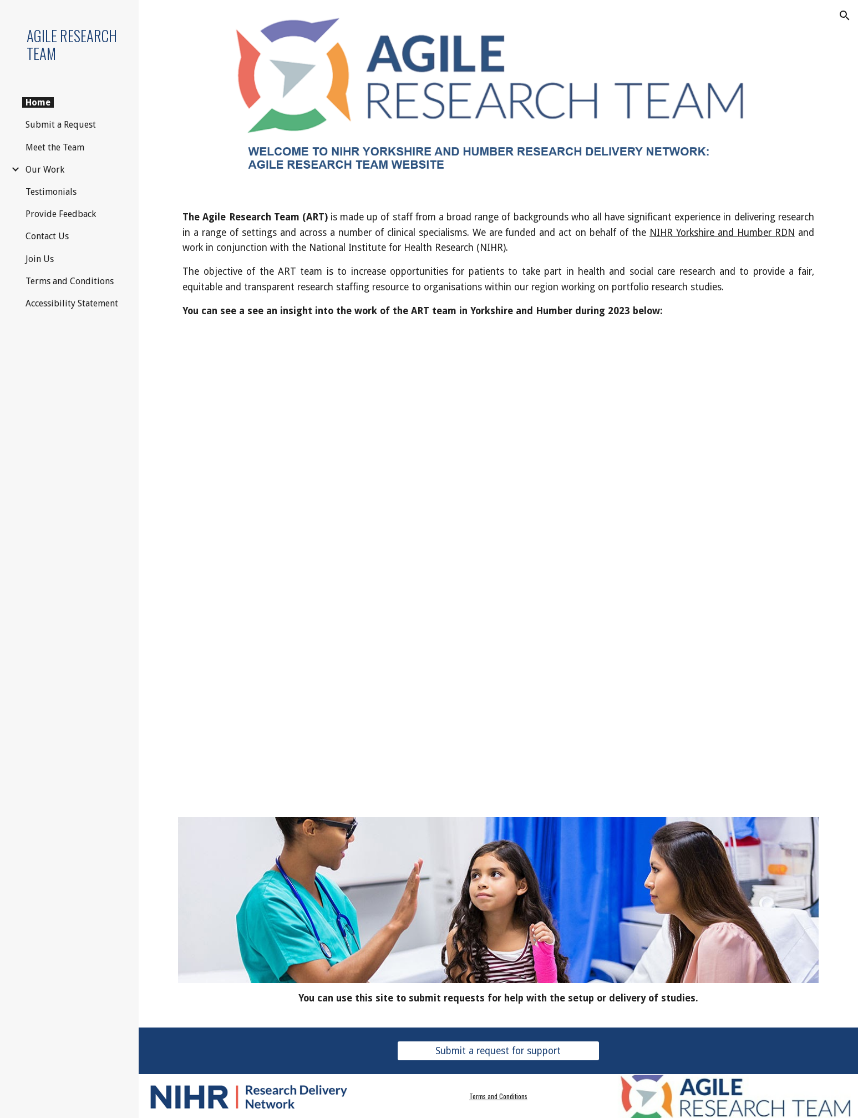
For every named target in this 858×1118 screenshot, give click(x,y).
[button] (844, 15)
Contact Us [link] (47, 236)
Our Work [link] (45, 169)
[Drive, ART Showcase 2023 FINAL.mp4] (498, 563)
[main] (498, 264)
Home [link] (38, 102)
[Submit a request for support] (498, 1051)
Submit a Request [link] (61, 124)
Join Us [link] (40, 259)
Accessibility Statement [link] (72, 303)
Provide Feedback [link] (61, 214)
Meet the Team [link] (55, 147)
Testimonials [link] (51, 192)
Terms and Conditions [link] (70, 281)
